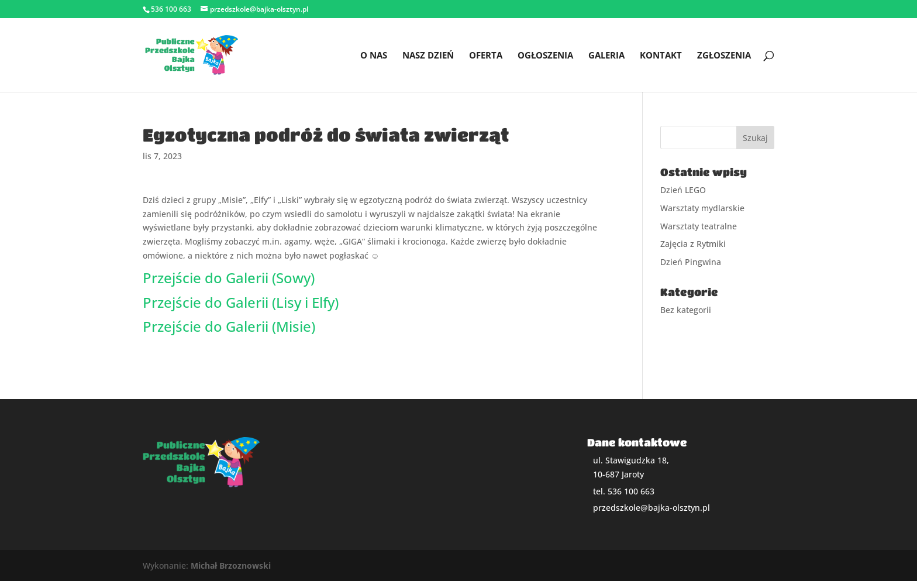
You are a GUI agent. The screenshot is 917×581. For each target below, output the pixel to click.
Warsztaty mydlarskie (702, 208)
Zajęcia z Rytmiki (693, 243)
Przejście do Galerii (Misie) (229, 326)
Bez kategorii (685, 309)
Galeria (606, 56)
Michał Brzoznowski (231, 565)
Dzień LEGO (683, 189)
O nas (373, 56)
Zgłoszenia (724, 56)
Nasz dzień (428, 56)
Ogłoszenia (545, 56)
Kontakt (661, 56)
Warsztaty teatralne (698, 226)
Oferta (485, 56)
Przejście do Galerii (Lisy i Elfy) (241, 302)
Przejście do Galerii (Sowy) (229, 277)
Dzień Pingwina (690, 261)
